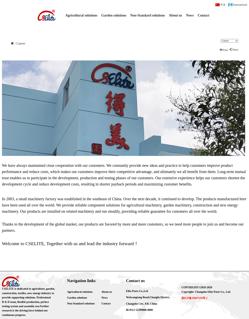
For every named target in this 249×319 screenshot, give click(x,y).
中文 (223, 4)
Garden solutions (113, 15)
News (190, 15)
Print (223, 50)
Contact (203, 15)
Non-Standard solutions (147, 15)
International (240, 4)
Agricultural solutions (81, 15)
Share (233, 49)
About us (175, 15)
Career (20, 43)
